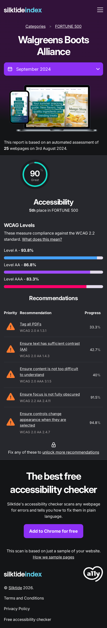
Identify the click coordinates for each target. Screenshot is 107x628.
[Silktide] (23, 10)
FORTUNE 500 (68, 26)
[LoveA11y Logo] (93, 575)
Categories (35, 26)
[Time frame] (53, 69)
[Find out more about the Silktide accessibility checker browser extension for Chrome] (53, 504)
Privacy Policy (17, 608)
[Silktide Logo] (23, 574)
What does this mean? (42, 239)
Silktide (15, 587)
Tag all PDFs (30, 324)
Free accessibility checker (27, 619)
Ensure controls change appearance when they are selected (43, 419)
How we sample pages (53, 557)
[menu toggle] (100, 9)
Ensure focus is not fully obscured (50, 394)
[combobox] (53, 69)
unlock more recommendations (70, 452)
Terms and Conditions (24, 598)
